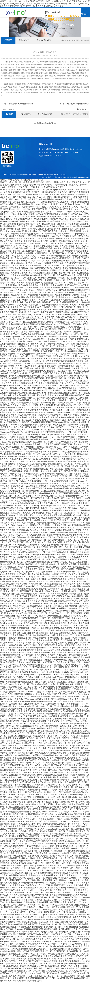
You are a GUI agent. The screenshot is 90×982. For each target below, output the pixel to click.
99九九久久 (41, 819)
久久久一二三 (69, 449)
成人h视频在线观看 (78, 856)
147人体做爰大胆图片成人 (31, 302)
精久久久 (4, 214)
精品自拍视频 (65, 770)
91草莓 (39, 821)
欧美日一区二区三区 (17, 535)
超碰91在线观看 (45, 542)
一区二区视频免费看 (56, 310)
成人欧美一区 (7, 701)
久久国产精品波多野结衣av (37, 194)
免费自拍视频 (17, 253)
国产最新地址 (15, 207)
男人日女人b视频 (67, 246)
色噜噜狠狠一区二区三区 (10, 334)
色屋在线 (24, 417)
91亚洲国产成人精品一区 (58, 337)
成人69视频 (35, 479)
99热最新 (13, 875)
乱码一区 (43, 613)
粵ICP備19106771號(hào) (56, 174)
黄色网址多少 (24, 858)
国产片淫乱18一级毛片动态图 (42, 777)
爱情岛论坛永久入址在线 (23, 878)
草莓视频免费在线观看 (59, 547)
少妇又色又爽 (9, 192)
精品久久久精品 (19, 981)
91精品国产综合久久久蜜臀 (32, 939)
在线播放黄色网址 (7, 354)
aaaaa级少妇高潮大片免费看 (12, 236)
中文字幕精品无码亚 (60, 552)
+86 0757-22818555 (60, 152)
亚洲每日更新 (18, 476)
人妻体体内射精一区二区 (44, 314)
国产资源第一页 (48, 802)
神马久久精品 (62, 868)
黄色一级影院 (83, 841)
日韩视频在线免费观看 (57, 579)
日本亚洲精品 (65, 457)
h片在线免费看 (72, 667)
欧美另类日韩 (6, 197)
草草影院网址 (76, 231)
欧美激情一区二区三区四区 (57, 493)
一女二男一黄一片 (66, 858)
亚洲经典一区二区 (55, 682)
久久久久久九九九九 (38, 400)
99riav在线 (24, 307)
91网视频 (10, 777)
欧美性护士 (62, 224)
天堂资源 (15, 912)
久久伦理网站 (74, 790)
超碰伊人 (11, 322)
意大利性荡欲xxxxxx (42, 577)
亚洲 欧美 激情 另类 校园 (38, 633)
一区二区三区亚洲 (66, 883)
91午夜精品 (18, 667)
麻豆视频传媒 (72, 292)
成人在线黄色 (63, 202)
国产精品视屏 (58, 577)
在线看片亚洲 (18, 606)
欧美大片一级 (37, 344)
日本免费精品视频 (58, 594)
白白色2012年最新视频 (66, 866)
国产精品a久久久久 (39, 243)
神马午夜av (30, 821)
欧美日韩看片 (58, 964)
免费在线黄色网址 (79, 422)
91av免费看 (29, 704)
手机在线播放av (77, 760)
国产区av (4, 743)
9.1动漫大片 (42, 457)
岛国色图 (82, 927)
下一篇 (72, 104)
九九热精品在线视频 (49, 545)
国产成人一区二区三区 (66, 432)
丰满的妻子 (16, 523)
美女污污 (5, 290)
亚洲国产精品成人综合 (13, 295)
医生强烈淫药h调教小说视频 (41, 412)
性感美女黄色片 (22, 329)
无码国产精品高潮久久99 (78, 814)
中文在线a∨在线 (22, 699)
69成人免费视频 (45, 283)
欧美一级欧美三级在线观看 (54, 528)
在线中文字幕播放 (78, 532)
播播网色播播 (6, 400)
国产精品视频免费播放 (60, 295)
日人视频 (10, 880)
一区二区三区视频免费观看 (64, 496)
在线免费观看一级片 (17, 826)
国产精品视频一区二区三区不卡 (26, 202)
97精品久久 (5, 327)
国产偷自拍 (71, 488)
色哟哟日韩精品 (14, 694)
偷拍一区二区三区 (20, 618)
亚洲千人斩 (78, 599)
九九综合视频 (11, 346)
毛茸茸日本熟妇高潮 (53, 334)
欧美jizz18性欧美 (43, 959)
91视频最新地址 (29, 694)
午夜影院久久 (33, 229)
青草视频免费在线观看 (22, 603)
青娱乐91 (22, 312)
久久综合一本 (40, 792)
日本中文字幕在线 (41, 895)
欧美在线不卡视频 (58, 319)
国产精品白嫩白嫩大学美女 (62, 699)
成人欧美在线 (70, 454)
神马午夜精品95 (53, 498)
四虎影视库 (61, 601)
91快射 (81, 785)
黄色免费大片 (21, 613)
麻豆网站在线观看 (58, 795)
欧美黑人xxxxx (35, 190)
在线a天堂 (60, 317)
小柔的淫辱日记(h (24, 971)
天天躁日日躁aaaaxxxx (64, 412)
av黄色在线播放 (30, 503)
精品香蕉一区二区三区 (48, 209)
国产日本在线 (40, 449)
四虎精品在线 (83, 679)
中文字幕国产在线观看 (59, 481)
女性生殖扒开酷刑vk (8, 285)
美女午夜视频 (26, 459)
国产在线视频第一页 (69, 569)
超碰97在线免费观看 (31, 545)
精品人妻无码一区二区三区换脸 (24, 897)
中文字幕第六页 (67, 251)
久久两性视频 (67, 373)
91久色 (67, 341)
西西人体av (33, 613)
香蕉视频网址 (22, 731)
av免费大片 (72, 283)
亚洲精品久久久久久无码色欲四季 (75, 288)
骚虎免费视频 (31, 978)
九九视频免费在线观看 (43, 322)
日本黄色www (52, 290)
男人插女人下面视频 (17, 790)
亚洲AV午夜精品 (47, 312)
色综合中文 (82, 351)
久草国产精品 (40, 253)
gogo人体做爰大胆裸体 (40, 699)
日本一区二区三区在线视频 (46, 704)
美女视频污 (79, 405)
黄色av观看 (23, 285)
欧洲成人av (24, 405)
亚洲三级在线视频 (50, 501)
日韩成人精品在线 (48, 430)
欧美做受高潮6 (57, 285)
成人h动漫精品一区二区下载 (48, 706)
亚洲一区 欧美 (61, 944)
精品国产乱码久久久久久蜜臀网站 (56, 483)
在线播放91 (5, 263)
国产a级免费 (80, 229)
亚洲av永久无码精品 (10, 417)
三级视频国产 (63, 520)
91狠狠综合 (5, 866)
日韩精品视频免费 (18, 537)
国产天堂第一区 (58, 292)
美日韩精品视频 (35, 273)
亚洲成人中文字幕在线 (56, 535)
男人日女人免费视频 (66, 939)
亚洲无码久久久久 (68, 581)
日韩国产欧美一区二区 (33, 743)
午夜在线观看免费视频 (26, 261)
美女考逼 (76, 368)
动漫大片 (37, 263)
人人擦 (67, 263)
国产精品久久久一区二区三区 (62, 410)
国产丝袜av (58, 454)
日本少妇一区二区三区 (42, 346)
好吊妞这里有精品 (20, 758)
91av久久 (70, 319)
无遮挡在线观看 (16, 819)
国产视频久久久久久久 (79, 741)
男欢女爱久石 (32, 209)
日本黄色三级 (15, 496)
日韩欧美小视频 (56, 241)
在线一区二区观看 (61, 670)
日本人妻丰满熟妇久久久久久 (12, 662)
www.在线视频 (21, 755)
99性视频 (34, 405)
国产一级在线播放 (72, 748)
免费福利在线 (22, 190)
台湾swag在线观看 (41, 459)
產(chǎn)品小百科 (44, 40)
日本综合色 (8, 846)
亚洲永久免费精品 (57, 439)
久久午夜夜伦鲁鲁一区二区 (51, 341)
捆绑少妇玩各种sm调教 (56, 863)
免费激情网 (44, 506)
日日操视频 (79, 199)
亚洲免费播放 (66, 657)
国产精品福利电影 (24, 812)
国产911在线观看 (8, 280)
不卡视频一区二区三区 (67, 278)
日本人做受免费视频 (67, 910)
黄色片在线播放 (30, 295)
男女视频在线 (27, 390)
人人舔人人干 (42, 581)
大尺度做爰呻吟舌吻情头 (52, 515)
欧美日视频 (41, 236)
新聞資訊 (76, 40)
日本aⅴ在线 (37, 804)
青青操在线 (8, 337)
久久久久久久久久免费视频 (16, 275)
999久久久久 (77, 616)
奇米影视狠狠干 (10, 506)
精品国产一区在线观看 (26, 319)
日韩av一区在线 (58, 434)
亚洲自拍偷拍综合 (30, 231)
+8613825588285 (65, 152)
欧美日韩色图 (74, 603)
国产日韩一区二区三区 (40, 836)
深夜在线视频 (46, 848)
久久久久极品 (44, 787)
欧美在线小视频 (19, 633)
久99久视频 (26, 278)
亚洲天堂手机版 (49, 557)
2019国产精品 (35, 483)
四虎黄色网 (49, 317)
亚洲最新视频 (72, 888)
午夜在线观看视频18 (47, 199)
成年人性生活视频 (70, 924)
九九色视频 (63, 192)
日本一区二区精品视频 (46, 868)
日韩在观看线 (22, 393)
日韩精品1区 (60, 831)
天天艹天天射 (77, 650)
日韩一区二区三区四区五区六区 (65, 466)
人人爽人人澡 (22, 305)
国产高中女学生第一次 (78, 687)
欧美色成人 (39, 665)
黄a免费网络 (38, 927)
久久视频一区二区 (75, 821)
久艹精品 (73, 547)
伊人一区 (46, 376)
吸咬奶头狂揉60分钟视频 (27, 562)
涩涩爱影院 (27, 895)
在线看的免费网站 (48, 202)
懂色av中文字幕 (72, 408)
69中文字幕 (41, 239)
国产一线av (22, 839)
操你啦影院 (71, 386)
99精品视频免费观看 (60, 775)
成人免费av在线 (19, 197)
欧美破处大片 (18, 885)
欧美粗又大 (81, 366)
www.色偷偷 (16, 231)
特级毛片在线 (35, 268)
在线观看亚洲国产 (41, 219)
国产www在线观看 (66, 701)
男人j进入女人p (43, 300)
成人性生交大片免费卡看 (39, 417)
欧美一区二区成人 (13, 278)
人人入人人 (16, 327)
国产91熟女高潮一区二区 (19, 359)
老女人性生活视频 (75, 528)
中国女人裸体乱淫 (70, 861)
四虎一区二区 (38, 234)
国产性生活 (84, 398)
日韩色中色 (75, 337)
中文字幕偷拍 (28, 900)
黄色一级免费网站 (78, 846)
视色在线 (72, 652)
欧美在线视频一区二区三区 (33, 621)
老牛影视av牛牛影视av (18, 268)
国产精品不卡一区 (28, 310)
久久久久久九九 (15, 503)
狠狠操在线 (80, 319)
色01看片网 (51, 212)
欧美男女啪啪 (29, 239)
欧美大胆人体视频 (65, 243)
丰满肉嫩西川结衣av (39, 941)
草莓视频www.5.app (67, 297)
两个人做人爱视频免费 (37, 395)
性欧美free (71, 802)
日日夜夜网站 (64, 900)
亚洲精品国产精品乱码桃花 (77, 212)
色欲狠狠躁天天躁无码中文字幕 (39, 488)
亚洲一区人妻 (68, 420)
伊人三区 (29, 449)
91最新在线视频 (70, 621)
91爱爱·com (44, 569)
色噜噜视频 (34, 285)
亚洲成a (3, 581)
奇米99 (14, 425)
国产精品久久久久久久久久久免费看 (30, 601)
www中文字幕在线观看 (59, 532)
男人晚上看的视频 (20, 675)
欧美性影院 (83, 937)
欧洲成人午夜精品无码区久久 (39, 398)
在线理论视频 (75, 329)
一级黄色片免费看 (7, 190)
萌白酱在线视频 (27, 682)
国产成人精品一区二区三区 (19, 363)
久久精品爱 (43, 554)
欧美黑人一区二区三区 (63, 280)
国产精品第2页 (13, 670)
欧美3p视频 (8, 579)
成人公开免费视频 (44, 425)
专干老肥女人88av (41, 772)
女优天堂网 (47, 662)
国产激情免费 (62, 339)
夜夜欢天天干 (33, 341)
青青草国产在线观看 (81, 371)
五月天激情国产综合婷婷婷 (68, 572)
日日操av (18, 204)
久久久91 (84, 378)
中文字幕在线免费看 (15, 265)
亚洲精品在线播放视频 (71, 258)
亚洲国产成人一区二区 (9, 300)
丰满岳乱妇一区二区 (36, 863)
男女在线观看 (11, 217)
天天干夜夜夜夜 (14, 932)
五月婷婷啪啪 (35, 376)
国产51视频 (66, 256)
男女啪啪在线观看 (51, 937)
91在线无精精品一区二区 (36, 265)
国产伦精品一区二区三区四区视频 (17, 797)
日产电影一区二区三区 (57, 265)
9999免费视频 (34, 755)
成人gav (82, 491)
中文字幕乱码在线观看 (48, 961)
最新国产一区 (61, 954)
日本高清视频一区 (26, 361)
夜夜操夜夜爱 (50, 366)
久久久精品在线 (17, 449)
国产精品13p (5, 684)
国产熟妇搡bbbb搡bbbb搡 (14, 209)
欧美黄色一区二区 (16, 415)
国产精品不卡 (37, 192)
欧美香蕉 (55, 251)
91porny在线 (65, 755)
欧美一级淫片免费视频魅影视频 (44, 858)
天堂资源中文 (35, 689)
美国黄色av (85, 425)
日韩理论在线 (83, 682)
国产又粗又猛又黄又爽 (57, 567)
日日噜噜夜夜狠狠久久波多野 (15, 332)
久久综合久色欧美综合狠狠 (48, 640)
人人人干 (49, 665)
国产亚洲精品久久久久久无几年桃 (67, 346)
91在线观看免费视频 (53, 616)
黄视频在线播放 (63, 239)
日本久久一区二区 (72, 540)
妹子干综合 (54, 922)
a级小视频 (63, 790)
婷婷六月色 (36, 525)
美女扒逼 (30, 892)
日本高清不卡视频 (24, 834)
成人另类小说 (20, 493)
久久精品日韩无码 (13, 608)
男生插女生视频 (80, 628)
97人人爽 (24, 479)
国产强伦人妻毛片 (75, 662)
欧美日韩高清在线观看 (79, 381)
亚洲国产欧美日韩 (16, 437)
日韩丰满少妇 (17, 444)
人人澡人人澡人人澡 (18, 290)
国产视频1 (31, 966)
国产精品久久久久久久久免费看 (18, 770)
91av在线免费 (9, 650)
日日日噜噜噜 (37, 363)
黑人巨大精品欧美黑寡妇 (15, 934)
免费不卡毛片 (68, 229)
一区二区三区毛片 (18, 341)
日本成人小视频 (80, 966)
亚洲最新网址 (42, 523)
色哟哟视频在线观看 (58, 902)
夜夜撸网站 (18, 586)
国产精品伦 (10, 907)
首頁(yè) (66, 40)
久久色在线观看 (58, 479)
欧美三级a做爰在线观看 (67, 491)
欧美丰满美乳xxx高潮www (49, 258)
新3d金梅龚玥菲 (10, 224)
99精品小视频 (83, 454)
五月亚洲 (75, 471)
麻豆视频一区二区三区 (59, 270)
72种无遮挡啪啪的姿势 (9, 721)
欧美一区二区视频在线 (46, 224)
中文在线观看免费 (74, 949)
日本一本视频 (31, 258)
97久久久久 (47, 670)
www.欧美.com (55, 853)
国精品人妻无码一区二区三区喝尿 (43, 354)
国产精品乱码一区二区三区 (73, 523)
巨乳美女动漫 (22, 354)
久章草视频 (23, 883)
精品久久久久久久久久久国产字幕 (56, 207)
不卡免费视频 (61, 603)
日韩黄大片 (57, 356)
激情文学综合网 (75, 363)
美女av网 (51, 236)
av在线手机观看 (28, 214)
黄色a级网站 (71, 310)
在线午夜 (75, 263)
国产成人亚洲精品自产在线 (22, 861)
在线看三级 (37, 476)
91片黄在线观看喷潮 (63, 395)
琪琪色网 (4, 481)
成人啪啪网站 (72, 398)
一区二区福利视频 (30, 327)
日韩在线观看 (17, 711)
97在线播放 (44, 486)
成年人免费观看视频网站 (32, 334)
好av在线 (37, 670)
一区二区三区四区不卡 (52, 390)
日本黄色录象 (76, 474)
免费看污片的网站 (38, 672)
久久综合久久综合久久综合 (55, 956)
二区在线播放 (82, 562)
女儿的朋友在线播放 (45, 824)
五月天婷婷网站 (65, 324)
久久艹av (79, 510)
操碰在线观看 (66, 599)
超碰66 (46, 373)
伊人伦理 (47, 226)
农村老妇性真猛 (36, 275)
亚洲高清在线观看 (44, 356)
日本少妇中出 (45, 907)
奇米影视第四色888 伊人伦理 (36, 241)
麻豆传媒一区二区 (20, 251)
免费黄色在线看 (7, 204)
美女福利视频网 (38, 212)
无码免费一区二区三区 (63, 890)
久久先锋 (37, 515)
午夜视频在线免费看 (22, 701)
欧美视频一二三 (21, 657)
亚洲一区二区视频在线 (55, 408)
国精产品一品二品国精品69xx (67, 513)
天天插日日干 (77, 919)
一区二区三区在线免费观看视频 (63, 459)
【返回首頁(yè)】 (82, 109)
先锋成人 (44, 229)
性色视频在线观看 (15, 239)
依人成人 (64, 655)
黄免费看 (4, 630)
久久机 (78, 883)
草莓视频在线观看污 (81, 415)
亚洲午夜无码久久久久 (66, 430)
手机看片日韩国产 (10, 234)
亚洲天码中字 (42, 586)
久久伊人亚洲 (37, 616)
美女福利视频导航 (42, 684)
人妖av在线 (19, 258)
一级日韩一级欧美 (28, 300)
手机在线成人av (60, 662)
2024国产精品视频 (37, 248)
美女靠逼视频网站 (20, 412)
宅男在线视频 (48, 814)
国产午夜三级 (64, 471)
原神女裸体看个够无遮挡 (30, 297)
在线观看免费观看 (55, 748)
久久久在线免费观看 (9, 910)
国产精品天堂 (55, 523)
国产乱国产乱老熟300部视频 (30, 226)
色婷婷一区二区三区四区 (43, 603)
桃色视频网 (29, 253)
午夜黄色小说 (18, 572)
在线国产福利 (67, 966)
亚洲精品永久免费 (57, 633)
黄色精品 (71, 349)
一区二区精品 (31, 554)
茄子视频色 (55, 373)
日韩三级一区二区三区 (39, 922)
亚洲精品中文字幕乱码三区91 (19, 927)
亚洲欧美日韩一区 (41, 834)
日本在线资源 (31, 648)
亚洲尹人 (19, 716)
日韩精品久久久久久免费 (59, 812)
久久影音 (23, 373)
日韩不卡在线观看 (68, 351)
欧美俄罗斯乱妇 (7, 785)
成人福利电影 (77, 684)
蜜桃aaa (49, 447)
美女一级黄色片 (73, 863)
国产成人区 (78, 640)
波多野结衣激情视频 (46, 843)
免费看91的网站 (7, 689)
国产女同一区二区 (50, 297)
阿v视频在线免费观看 (79, 202)
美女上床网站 (27, 670)
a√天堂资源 (25, 968)
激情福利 (25, 207)
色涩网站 (49, 890)
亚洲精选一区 (48, 525)
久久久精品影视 (40, 589)
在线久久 (22, 937)
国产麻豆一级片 (29, 954)
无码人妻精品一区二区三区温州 (31, 498)
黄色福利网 (40, 361)
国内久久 (74, 305)
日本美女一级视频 (37, 917)
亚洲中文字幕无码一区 (21, 616)
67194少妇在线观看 (26, 706)
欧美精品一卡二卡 (16, 961)
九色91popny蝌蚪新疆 (36, 535)
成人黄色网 (73, 574)
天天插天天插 (80, 464)
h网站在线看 (71, 434)
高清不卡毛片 (75, 302)
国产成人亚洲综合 (33, 677)
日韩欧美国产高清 (62, 322)
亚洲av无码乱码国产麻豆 (17, 248)
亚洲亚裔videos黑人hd (39, 883)
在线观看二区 (62, 329)
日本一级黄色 (62, 797)
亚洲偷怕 (29, 518)
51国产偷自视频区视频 (55, 559)
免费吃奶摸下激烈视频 (48, 929)
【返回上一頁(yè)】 (8, 109)
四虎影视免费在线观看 (69, 476)
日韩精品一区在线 (79, 295)
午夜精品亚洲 (54, 741)
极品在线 (38, 390)
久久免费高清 (15, 559)
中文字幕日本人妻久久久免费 (24, 843)
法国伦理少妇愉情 (67, 591)
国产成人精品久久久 (17, 349)
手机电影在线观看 (57, 586)
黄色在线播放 (55, 554)
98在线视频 (53, 770)
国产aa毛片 (34, 599)
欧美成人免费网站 (11, 405)
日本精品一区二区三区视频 (46, 900)
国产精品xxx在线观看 (53, 464)
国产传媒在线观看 (34, 937)
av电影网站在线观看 (63, 917)
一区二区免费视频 (75, 400)
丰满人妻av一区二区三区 (69, 219)
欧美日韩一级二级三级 (55, 386)
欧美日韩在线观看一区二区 (33, 559)
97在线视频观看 (40, 638)
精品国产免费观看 (69, 564)
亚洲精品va (29, 550)
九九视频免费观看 (18, 863)
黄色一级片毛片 (81, 332)
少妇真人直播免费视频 (18, 376)
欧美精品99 (68, 332)
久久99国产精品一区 (47, 327)
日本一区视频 (71, 344)
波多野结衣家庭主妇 (38, 949)
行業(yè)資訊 (24, 40)
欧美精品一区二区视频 (39, 510)
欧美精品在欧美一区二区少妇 (63, 221)
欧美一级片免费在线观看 (30, 910)
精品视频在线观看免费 (51, 841)
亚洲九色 (81, 430)
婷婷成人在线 (20, 337)
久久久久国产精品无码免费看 (49, 694)
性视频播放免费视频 (68, 937)
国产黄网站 (75, 493)
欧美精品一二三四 (20, 848)
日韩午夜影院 (11, 905)
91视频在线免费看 (45, 728)
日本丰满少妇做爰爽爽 (67, 927)
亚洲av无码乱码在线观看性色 (25, 383)
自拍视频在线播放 (13, 655)
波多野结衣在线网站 (54, 361)
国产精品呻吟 (51, 234)
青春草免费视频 (77, 239)
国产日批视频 (70, 682)
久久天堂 (15, 302)
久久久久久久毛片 (17, 461)
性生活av (11, 726)
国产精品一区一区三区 (36, 738)
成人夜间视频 (26, 471)
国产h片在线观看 (7, 853)
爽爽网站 (68, 415)
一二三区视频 (61, 363)
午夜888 (79, 694)
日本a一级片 (21, 907)
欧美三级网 (10, 221)
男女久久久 (39, 408)
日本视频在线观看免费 (53, 540)
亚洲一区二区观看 (22, 368)
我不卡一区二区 (19, 434)
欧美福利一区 (73, 378)
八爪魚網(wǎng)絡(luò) (61, 177)
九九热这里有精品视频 (59, 381)
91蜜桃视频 (21, 650)
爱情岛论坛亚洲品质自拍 (65, 606)
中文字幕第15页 (31, 569)
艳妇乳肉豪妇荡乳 (24, 454)
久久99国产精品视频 (12, 422)
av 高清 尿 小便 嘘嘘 (30, 351)
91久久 (31, 280)
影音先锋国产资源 (54, 892)
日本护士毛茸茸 (27, 381)
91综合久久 (20, 488)
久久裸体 (5, 461)
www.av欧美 (49, 650)
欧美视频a (50, 601)
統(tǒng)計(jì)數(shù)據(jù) (79, 177)
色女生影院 (53, 457)
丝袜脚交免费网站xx (77, 339)
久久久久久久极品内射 (26, 640)
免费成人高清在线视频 (18, 628)
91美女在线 (27, 608)
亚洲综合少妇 (83, 261)
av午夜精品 (10, 393)
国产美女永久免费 (75, 253)
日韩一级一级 (83, 307)
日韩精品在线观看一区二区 (77, 479)
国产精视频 (70, 964)
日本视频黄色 (25, 234)
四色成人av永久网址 (62, 731)
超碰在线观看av (7, 699)
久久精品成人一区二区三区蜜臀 (18, 386)
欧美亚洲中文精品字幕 (57, 400)
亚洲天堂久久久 (62, 474)
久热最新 (20, 760)
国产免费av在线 (25, 714)
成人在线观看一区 (7, 292)
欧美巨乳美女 (6, 412)
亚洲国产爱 (82, 501)
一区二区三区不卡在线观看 (11, 199)
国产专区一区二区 (27, 912)
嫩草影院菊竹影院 (54, 621)
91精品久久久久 (22, 777)
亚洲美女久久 (69, 356)
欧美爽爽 (33, 929)
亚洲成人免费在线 (78, 461)
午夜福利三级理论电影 (18, 557)
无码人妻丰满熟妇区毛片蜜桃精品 (63, 623)
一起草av (81, 802)
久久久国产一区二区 (41, 594)
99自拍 (50, 253)
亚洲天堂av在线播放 (19, 799)
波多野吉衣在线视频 (44, 217)
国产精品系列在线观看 (66, 275)
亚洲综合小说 (58, 959)
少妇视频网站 (39, 386)
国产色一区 (45, 479)
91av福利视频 (39, 339)
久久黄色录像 (80, 280)
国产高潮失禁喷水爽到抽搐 (42, 474)
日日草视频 (42, 310)
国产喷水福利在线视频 (35, 461)
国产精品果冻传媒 (26, 753)
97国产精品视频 (14, 954)
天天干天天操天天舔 (67, 501)
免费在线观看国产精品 (16, 398)
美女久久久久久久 (26, 270)
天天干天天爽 (11, 589)
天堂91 (51, 395)
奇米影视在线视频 (25, 378)
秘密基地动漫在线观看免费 (14, 679)
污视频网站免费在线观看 (53, 263)
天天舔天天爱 (24, 941)
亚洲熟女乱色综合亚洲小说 (16, 814)
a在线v (68, 417)
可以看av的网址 (66, 405)
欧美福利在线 (41, 682)
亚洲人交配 (31, 643)
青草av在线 (32, 337)
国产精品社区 (32, 626)
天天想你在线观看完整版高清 (54, 349)
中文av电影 (64, 231)
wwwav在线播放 (76, 922)
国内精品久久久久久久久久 (70, 209)
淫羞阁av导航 (30, 586)
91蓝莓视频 (5, 711)
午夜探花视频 (68, 268)
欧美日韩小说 (70, 515)
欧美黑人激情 (11, 706)
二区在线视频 (9, 971)
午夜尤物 (78, 243)
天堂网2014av (60, 253)
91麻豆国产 (84, 290)
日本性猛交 (55, 973)
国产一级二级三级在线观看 (26, 768)
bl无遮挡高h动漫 (23, 192)
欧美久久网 (23, 902)
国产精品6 (83, 447)
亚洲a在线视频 (50, 192)
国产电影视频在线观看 (52, 268)
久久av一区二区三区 (17, 540)
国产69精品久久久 (80, 314)
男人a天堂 (17, 545)
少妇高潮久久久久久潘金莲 (57, 461)
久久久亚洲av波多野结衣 (70, 204)
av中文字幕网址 (77, 672)
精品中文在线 (15, 528)
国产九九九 (54, 626)
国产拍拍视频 (14, 581)
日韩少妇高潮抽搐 (76, 736)
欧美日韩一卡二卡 (50, 723)
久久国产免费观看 (63, 314)
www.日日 (61, 978)
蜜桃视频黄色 (83, 459)
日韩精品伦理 (77, 770)
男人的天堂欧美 (30, 623)
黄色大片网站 (70, 577)
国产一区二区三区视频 (13, 660)
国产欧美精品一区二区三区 (39, 466)
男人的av (11, 584)
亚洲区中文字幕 (17, 652)
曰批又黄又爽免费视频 (48, 231)
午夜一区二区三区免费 (64, 976)
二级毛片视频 (66, 452)
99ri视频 (51, 954)
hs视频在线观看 (25, 346)
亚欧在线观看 (73, 753)
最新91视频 (55, 569)
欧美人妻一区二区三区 (23, 246)
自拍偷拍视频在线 (41, 532)
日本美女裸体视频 (75, 535)
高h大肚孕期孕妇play (18, 481)
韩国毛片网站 (39, 471)
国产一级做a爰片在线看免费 (44, 278)
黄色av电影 (47, 677)
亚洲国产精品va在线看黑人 (73, 714)
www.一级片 (35, 207)
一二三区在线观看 (7, 817)
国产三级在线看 (40, 770)
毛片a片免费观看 (40, 817)
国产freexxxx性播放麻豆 (71, 498)
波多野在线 (30, 236)
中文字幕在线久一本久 (76, 427)
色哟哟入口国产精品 (9, 373)
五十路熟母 (56, 420)
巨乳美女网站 (29, 204)
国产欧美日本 (33, 934)
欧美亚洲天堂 (59, 398)
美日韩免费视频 (53, 672)
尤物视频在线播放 (25, 219)
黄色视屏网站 (50, 608)
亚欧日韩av (50, 339)
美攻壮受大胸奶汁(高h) (65, 312)
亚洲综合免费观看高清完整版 (46, 246)
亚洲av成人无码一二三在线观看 (24, 486)
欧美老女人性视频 (53, 719)
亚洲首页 (19, 241)
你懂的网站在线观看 (78, 643)
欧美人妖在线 (11, 941)
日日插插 (42, 427)
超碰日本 (54, 219)
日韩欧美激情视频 (41, 873)
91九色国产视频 (70, 390)
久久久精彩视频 (80, 692)
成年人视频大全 (52, 591)
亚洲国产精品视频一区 (77, 194)
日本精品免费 (11, 638)
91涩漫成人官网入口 (41, 420)
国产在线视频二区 (44, 731)
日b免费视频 (5, 843)
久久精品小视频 (69, 261)
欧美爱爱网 (45, 285)
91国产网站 (19, 846)
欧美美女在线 (74, 190)
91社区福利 (76, 554)
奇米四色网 (36, 368)
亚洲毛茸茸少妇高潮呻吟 (36, 579)
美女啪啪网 (59, 932)
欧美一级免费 (26, 447)
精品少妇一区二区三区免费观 (40, 197)
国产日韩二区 (18, 194)
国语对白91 (10, 288)
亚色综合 (12, 319)
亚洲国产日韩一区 (24, 515)
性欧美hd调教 (65, 273)
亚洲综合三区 (55, 714)
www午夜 (40, 204)
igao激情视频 (61, 190)
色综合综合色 (59, 765)
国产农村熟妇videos (37, 332)
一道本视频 (25, 491)
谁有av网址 (34, 675)
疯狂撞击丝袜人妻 (46, 469)
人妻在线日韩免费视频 (79, 376)
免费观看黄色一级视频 (72, 530)
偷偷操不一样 (79, 961)
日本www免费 (24, 388)
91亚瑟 (41, 366)
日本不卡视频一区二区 (49, 870)
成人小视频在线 (32, 508)
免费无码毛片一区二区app (31, 442)
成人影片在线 (44, 434)
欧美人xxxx (76, 469)
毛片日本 (10, 755)
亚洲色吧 (53, 243)
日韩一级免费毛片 (58, 506)
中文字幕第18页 (18, 256)
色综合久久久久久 (81, 444)
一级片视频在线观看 (34, 606)
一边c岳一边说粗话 (60, 302)
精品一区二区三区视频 (22, 339)
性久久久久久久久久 (25, 408)
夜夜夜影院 (78, 373)
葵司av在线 (14, 665)
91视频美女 (23, 831)
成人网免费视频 (17, 283)
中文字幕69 (19, 518)
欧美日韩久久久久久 (77, 954)
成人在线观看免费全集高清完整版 (25, 403)
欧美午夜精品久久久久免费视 (17, 212)
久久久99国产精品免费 (9, 447)
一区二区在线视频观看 (40, 221)
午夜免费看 (43, 623)
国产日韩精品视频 (70, 447)
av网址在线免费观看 (66, 366)
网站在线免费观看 (70, 758)
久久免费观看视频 (16, 635)
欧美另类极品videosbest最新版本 (32, 567)
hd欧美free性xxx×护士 (9, 381)
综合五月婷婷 (59, 728)
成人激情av (4, 449)
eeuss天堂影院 (51, 204)
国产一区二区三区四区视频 (22, 591)
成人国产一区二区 (43, 292)
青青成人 (41, 261)
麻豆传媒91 (23, 483)
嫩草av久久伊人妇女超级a (65, 217)
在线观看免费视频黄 (35, 288)
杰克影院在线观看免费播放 (77, 439)
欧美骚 (29, 577)
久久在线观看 (43, 547)
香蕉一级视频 (37, 359)
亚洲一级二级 (52, 692)
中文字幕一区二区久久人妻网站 (24, 596)
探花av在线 (49, 442)
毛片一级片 (75, 270)
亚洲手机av (39, 890)
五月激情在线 (68, 510)
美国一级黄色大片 (61, 880)
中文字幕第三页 (82, 591)
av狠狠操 (28, 444)
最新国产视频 (82, 630)
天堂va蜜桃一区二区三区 (14, 692)
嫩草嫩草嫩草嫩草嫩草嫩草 (14, 229)
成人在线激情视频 (53, 261)
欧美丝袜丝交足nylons (48, 562)
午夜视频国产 (11, 344)
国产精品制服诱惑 (81, 324)
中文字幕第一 (22, 574)
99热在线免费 (9, 812)
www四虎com (46, 934)
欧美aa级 (41, 493)
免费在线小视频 (53, 256)
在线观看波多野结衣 (27, 224)
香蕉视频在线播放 (48, 799)
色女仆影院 (12, 270)
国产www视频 (13, 273)
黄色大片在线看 (40, 530)
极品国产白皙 (6, 434)
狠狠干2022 (67, 444)
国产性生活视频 (54, 530)
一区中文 (4, 714)
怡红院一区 (25, 809)
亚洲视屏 (67, 616)
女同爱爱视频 (44, 596)
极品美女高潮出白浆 (17, 802)
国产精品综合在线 (56, 613)
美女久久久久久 (78, 618)
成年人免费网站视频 (58, 194)
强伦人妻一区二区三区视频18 (53, 951)
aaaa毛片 (85, 807)
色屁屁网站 (49, 363)
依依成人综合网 (34, 349)
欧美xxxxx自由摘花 (36, 290)
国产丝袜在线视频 (20, 400)
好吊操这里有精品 (65, 199)
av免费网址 (8, 657)
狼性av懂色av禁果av (74, 750)
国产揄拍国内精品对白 (59, 807)
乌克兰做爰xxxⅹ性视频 (62, 226)
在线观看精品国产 (40, 714)
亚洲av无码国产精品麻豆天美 (75, 248)
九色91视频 (19, 427)
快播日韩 (36, 701)
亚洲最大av (76, 768)
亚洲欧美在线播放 (52, 288)
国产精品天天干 (31, 199)
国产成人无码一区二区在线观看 (30, 464)
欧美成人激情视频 (54, 248)
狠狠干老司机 (40, 378)
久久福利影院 (64, 214)
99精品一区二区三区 (25, 292)
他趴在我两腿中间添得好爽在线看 (71, 437)
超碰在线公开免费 (24, 520)
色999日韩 (15, 513)
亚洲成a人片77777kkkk (36, 256)
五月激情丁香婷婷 (23, 853)
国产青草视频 (28, 932)
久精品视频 (61, 608)
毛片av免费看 (40, 655)
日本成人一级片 (23, 525)
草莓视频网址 (44, 295)
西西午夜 (15, 741)
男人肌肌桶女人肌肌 (37, 393)
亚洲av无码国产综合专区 (60, 486)
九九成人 (41, 643)
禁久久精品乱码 (69, 841)
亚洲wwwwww (73, 425)
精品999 (44, 305)
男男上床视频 (6, 251)
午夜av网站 (77, 483)
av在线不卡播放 (78, 638)
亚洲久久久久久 (8, 613)
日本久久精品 (12, 888)
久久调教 (65, 672)
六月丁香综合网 (47, 513)
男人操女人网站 (49, 368)
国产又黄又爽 (31, 427)
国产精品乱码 (77, 322)
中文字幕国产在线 (72, 285)
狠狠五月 (68, 542)
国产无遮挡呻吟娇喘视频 (46, 214)
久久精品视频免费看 (26, 217)
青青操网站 (77, 256)
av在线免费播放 (63, 422)
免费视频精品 (77, 525)
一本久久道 (22, 280)
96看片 (45, 667)
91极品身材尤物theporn (13, 611)
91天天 (4, 390)
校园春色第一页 (65, 692)
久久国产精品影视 (54, 332)
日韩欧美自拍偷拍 (37, 719)
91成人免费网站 (41, 270)
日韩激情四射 (24, 344)
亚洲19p (32, 731)
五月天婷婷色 (6, 383)
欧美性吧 (47, 302)
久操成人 (51, 239)
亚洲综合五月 (14, 214)
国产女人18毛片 (13, 939)
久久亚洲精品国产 (82, 699)
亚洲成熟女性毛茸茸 (8, 829)
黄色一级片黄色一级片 (22, 532)
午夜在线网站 (29, 709)
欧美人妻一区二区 (48, 437)
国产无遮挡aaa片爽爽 (53, 804)
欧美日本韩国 (55, 229)
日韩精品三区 (6, 194)
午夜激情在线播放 (75, 594)
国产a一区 (11, 219)
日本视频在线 (31, 415)
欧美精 (12, 324)
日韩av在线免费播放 (50, 755)
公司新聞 (8, 40)
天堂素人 (4, 317)
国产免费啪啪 (73, 792)
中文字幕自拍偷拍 (75, 601)
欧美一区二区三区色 (32, 667)
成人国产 (37, 723)
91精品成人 (18, 569)
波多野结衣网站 (10, 226)
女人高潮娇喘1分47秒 (49, 405)
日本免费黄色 (44, 851)
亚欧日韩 (65, 738)
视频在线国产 (83, 297)
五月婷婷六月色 (57, 417)
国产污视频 (84, 765)
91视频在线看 (47, 875)
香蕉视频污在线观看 (27, 457)
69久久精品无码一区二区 (19, 243)
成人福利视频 (52, 471)
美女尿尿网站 (72, 785)
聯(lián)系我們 (45, 144)
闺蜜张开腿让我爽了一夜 (39, 251)
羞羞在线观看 (81, 412)
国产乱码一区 (53, 655)
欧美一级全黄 (55, 758)
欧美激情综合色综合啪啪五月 (50, 826)
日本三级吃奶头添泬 (43, 280)
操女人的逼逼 (22, 922)
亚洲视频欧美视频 (35, 540)
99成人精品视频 (60, 425)
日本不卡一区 (54, 452)
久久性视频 (32, 434)
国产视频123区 (48, 422)
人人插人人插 (29, 819)
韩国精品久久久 (23, 221)
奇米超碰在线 (82, 234)
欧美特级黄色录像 (72, 241)
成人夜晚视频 (78, 417)
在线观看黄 (31, 493)
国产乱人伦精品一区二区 (68, 403)
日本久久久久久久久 (80, 709)
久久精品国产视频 (50, 476)
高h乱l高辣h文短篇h (62, 197)
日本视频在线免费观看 (78, 192)
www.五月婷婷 (48, 846)
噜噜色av (31, 959)
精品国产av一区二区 (66, 234)
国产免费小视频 (31, 851)
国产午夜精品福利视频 (18, 501)
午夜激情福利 (65, 354)
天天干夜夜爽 (33, 312)
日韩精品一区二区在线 (57, 388)
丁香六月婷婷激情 (63, 236)
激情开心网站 (34, 305)
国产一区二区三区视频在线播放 (51, 750)
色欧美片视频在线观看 (38, 902)
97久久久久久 (49, 550)
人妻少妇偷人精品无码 (20, 552)
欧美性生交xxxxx (77, 481)
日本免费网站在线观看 (68, 290)
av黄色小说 (49, 574)
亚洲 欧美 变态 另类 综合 (74, 359)
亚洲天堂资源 (72, 765)
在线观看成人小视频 (56, 888)
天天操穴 (61, 212)
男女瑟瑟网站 (17, 469)
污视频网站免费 (33, 371)
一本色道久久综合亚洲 (42, 765)
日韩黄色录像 (48, 190)
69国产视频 (33, 839)
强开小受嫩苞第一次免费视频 (42, 329)
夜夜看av (49, 917)
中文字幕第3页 (59, 283)
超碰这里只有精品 (62, 469)
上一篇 (17, 104)
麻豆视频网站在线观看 (9, 442)
